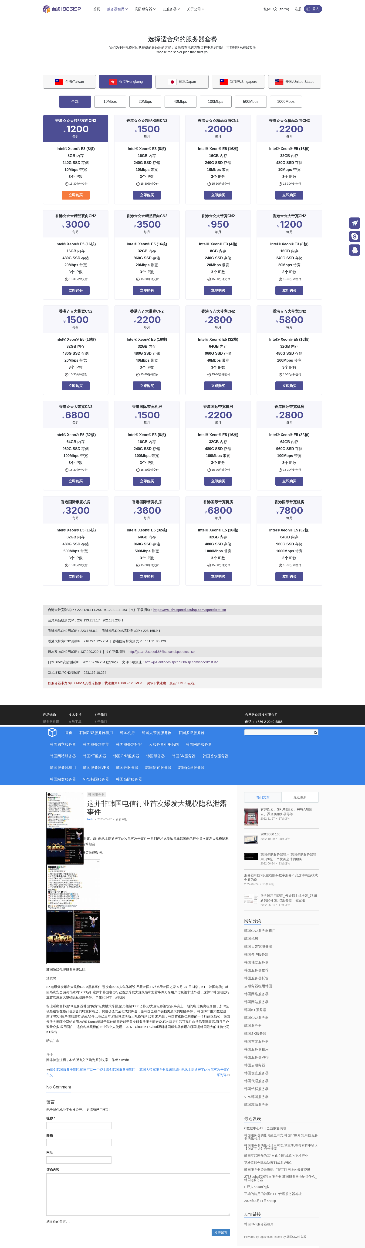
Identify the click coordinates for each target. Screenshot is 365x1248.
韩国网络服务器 (199, 744)
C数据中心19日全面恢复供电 (265, 1128)
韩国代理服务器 (191, 768)
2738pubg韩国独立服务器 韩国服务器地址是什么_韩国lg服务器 (280, 1178)
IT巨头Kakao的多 (256, 1186)
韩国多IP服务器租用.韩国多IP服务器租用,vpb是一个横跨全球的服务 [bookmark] (288, 857)
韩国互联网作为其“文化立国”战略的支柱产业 (276, 1155)
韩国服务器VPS (96, 768)
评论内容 (52, 1169)
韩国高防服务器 (129, 779)
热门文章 (263, 797)
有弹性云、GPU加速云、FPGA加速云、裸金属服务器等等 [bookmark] (286, 812)
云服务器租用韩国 (164, 744)
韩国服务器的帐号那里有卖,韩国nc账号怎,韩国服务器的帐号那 (281, 1137)
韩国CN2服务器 (126, 756)
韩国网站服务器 (63, 756)
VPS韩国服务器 (96, 779)
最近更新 (300, 797)
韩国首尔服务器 (216, 756)
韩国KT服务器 (94, 756)
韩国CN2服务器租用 (96, 733)
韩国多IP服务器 (191, 733)
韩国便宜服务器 (158, 768)
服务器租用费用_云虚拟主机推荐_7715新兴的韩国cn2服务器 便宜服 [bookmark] (288, 898)
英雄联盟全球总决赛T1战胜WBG (268, 1162)
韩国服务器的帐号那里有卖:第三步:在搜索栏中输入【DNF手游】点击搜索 (281, 1147)
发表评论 (121, 819)
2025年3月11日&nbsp (260, 1200)
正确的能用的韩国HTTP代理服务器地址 (273, 1193)
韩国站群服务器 (63, 779)
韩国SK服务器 (183, 756)
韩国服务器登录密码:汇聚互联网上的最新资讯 (277, 1169)
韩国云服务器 (127, 768)
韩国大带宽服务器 (157, 733)
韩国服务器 (155, 756)
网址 (49, 1152)
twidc (90, 819)
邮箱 (49, 1135)
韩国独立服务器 (63, 744)
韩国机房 (127, 733)
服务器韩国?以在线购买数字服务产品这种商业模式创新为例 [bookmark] (281, 877)
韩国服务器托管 (129, 744)
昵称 (50, 1118)
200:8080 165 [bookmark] (270, 834)
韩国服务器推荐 (96, 744)
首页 (68, 733)
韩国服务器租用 (63, 768)
